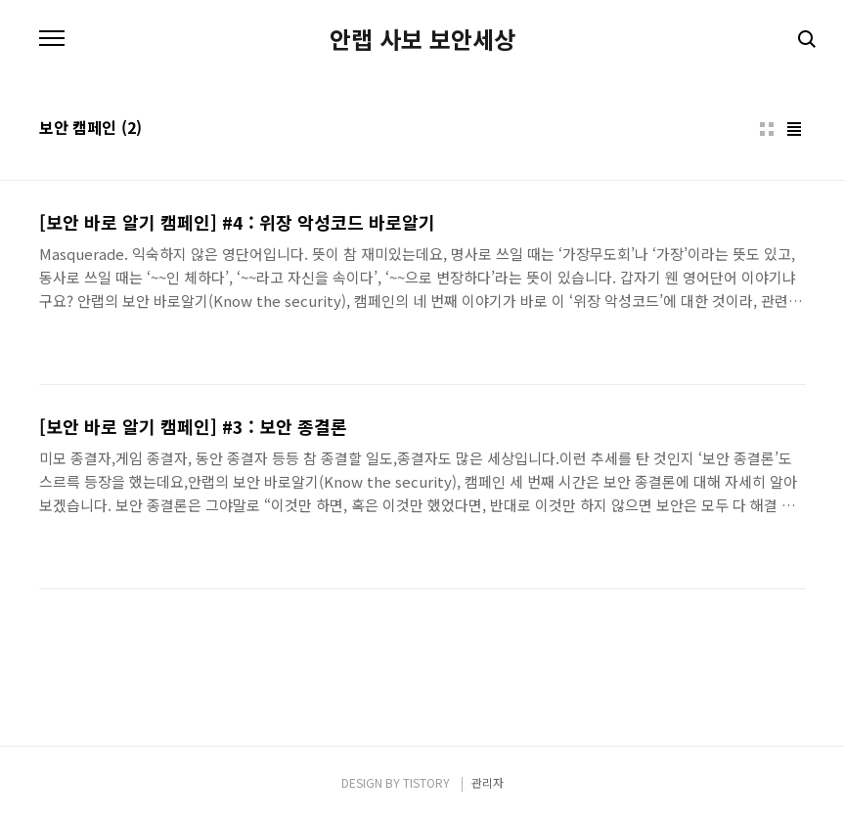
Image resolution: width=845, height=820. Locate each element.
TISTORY (426, 782)
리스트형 (794, 129)
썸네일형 (766, 129)
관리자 (487, 782)
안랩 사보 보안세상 (422, 39)
